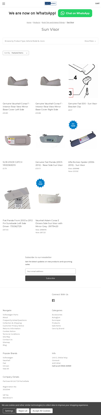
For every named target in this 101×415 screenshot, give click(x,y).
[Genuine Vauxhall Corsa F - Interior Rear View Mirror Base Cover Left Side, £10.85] (17, 81)
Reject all (23, 410)
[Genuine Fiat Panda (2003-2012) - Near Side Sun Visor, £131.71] (50, 139)
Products (56, 323)
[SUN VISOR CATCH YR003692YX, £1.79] (17, 139)
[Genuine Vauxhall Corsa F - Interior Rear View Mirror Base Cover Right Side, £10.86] (50, 81)
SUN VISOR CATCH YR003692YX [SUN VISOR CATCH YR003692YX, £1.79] (12, 163)
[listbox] (20, 53)
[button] (50, 41)
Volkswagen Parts (10, 315)
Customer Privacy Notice (13, 326)
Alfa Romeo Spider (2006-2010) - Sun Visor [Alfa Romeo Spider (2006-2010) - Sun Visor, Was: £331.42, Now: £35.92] (81, 163)
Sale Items (56, 326)
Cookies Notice (9, 331)
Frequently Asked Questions (15, 320)
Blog (5, 345)
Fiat (4, 363)
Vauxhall (6, 360)
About (5, 317)
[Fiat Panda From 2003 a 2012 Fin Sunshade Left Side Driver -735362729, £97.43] (17, 198)
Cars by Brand (58, 328)
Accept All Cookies (41, 410)
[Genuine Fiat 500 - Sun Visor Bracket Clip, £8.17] (83, 81)
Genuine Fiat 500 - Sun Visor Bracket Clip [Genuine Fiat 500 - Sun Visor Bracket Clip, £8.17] (82, 105)
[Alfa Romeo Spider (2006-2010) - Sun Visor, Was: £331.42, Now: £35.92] (83, 139)
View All (6, 369)
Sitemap (6, 342)
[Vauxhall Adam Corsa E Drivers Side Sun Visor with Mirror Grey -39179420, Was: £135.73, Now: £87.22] (50, 198)
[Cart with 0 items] (97, 3)
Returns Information (12, 328)
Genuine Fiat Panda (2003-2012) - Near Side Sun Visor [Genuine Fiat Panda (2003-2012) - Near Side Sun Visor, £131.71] (49, 163)
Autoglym (56, 317)
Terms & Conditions (11, 334)
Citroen (6, 366)
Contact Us (7, 339)
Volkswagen (8, 358)
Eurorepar (56, 320)
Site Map (6, 337)
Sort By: (7, 53)
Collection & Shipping (12, 323)
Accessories (57, 315)
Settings (9, 410)
